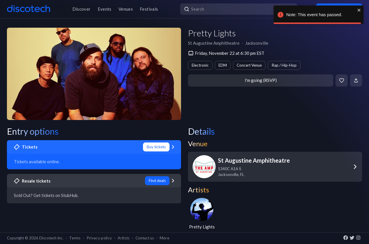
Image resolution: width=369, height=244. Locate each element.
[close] (359, 10)
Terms (75, 238)
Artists (123, 238)
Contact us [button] (144, 238)
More (164, 238)
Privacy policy (99, 238)
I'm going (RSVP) (261, 80)
